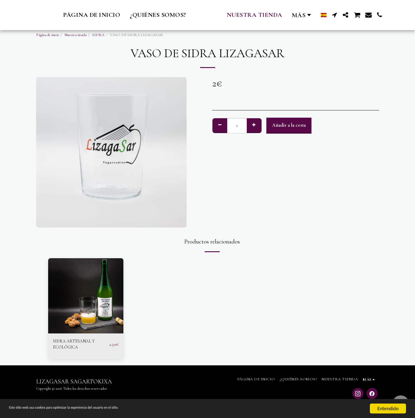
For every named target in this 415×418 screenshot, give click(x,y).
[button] (344, 15)
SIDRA (98, 35)
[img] (85, 295)
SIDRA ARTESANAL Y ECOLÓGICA (77, 345)
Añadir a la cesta (289, 125)
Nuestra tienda (75, 35)
